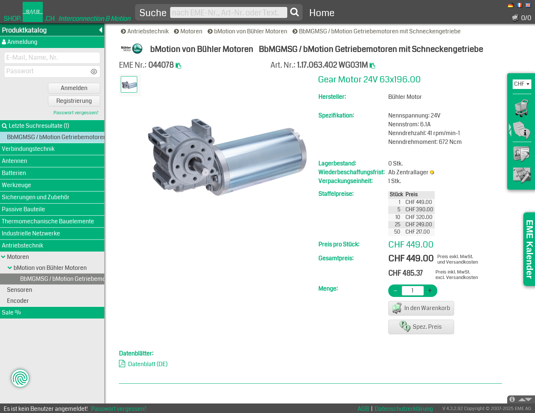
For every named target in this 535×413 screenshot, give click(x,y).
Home (321, 13)
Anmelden (74, 88)
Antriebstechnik (145, 31)
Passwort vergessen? (75, 113)
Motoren (188, 31)
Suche (153, 13)
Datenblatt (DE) (148, 364)
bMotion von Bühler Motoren (247, 31)
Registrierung (74, 101)
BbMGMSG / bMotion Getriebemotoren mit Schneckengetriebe (377, 31)
